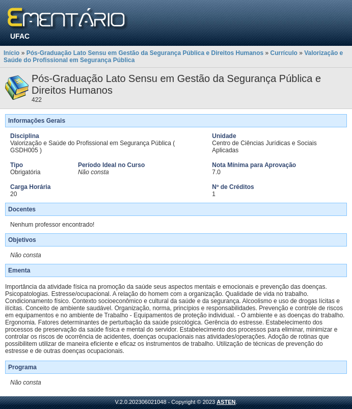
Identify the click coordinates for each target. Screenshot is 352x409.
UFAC (20, 36)
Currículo (283, 53)
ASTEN (225, 402)
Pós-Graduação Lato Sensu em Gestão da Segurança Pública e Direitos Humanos (144, 53)
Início (11, 53)
